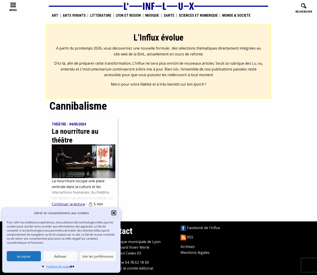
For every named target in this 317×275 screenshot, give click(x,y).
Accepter (24, 256)
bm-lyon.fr (196, 84)
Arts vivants (74, 15)
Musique (152, 15)
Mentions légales (195, 252)
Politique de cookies (59, 266)
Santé (169, 15)
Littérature (100, 15)
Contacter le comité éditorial (129, 268)
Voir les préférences (98, 256)
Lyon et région (128, 15)
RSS (187, 237)
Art (55, 15)
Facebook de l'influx (200, 227)
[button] (114, 213)
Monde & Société (236, 15)
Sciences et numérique (198, 15)
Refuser (60, 256)
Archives (188, 246)
